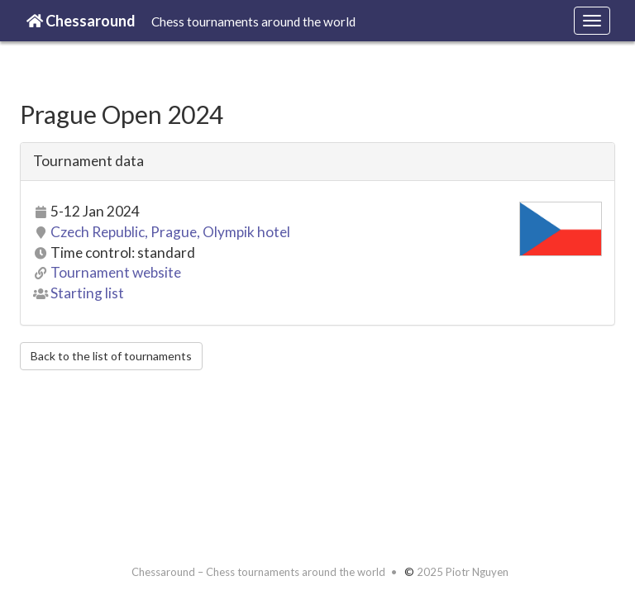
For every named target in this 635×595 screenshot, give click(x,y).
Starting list (87, 293)
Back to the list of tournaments (111, 356)
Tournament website (115, 272)
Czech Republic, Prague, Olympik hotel (170, 231)
